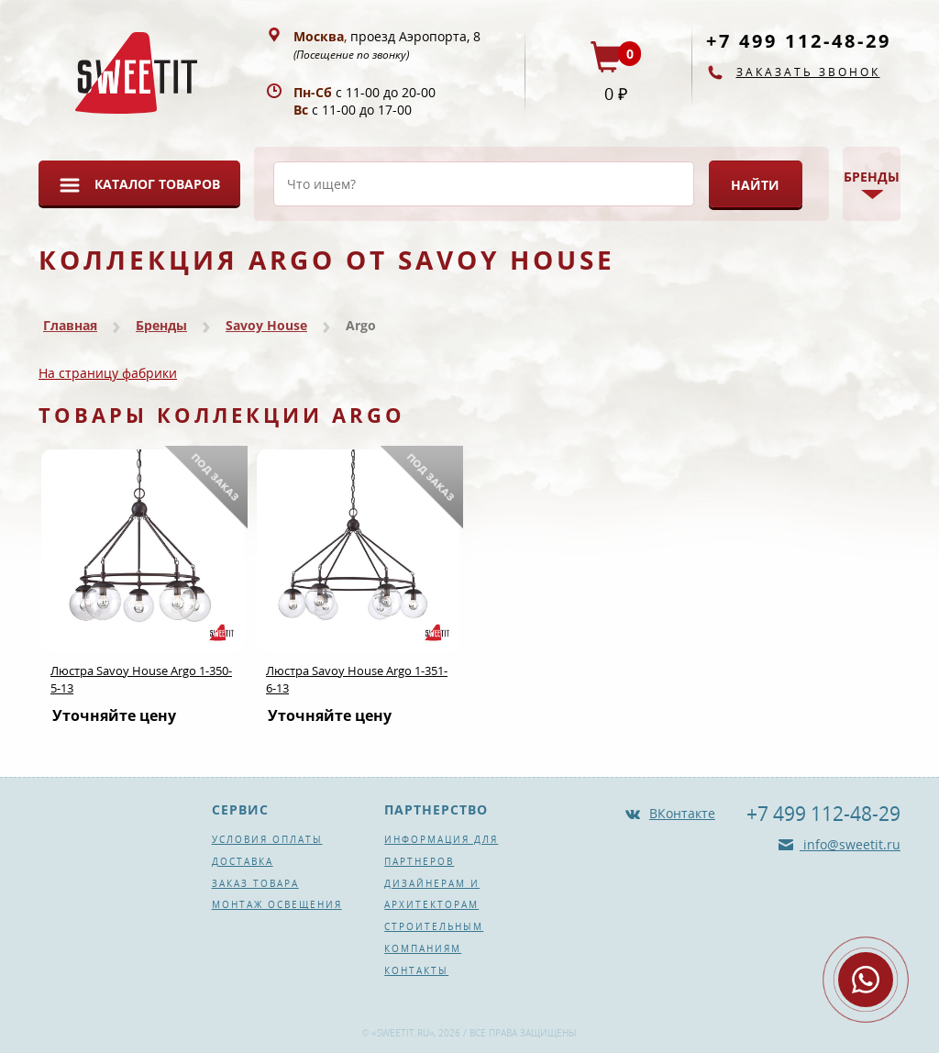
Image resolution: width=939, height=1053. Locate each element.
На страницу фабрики (108, 373)
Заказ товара (255, 883)
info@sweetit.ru (850, 844)
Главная (70, 325)
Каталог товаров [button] (157, 184)
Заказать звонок (808, 72)
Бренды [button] (872, 176)
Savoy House (266, 325)
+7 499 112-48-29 (798, 40)
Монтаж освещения (277, 904)
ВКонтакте (682, 813)
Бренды (161, 325)
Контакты (416, 970)
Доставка (242, 861)
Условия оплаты (267, 839)
